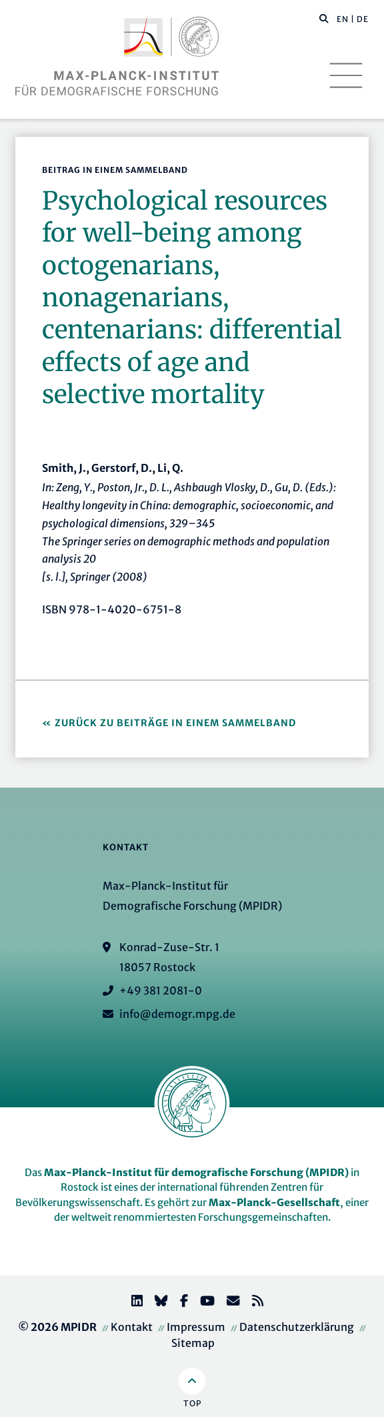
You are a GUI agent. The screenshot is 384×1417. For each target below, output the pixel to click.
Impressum (196, 1327)
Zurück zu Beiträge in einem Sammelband (175, 723)
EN (343, 19)
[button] (324, 18)
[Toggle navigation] (346, 75)
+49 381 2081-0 (160, 990)
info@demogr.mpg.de (177, 1014)
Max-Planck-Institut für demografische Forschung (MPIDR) (196, 1172)
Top (192, 1403)
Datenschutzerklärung (296, 1327)
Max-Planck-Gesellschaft (274, 1202)
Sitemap (193, 1343)
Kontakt (132, 1327)
